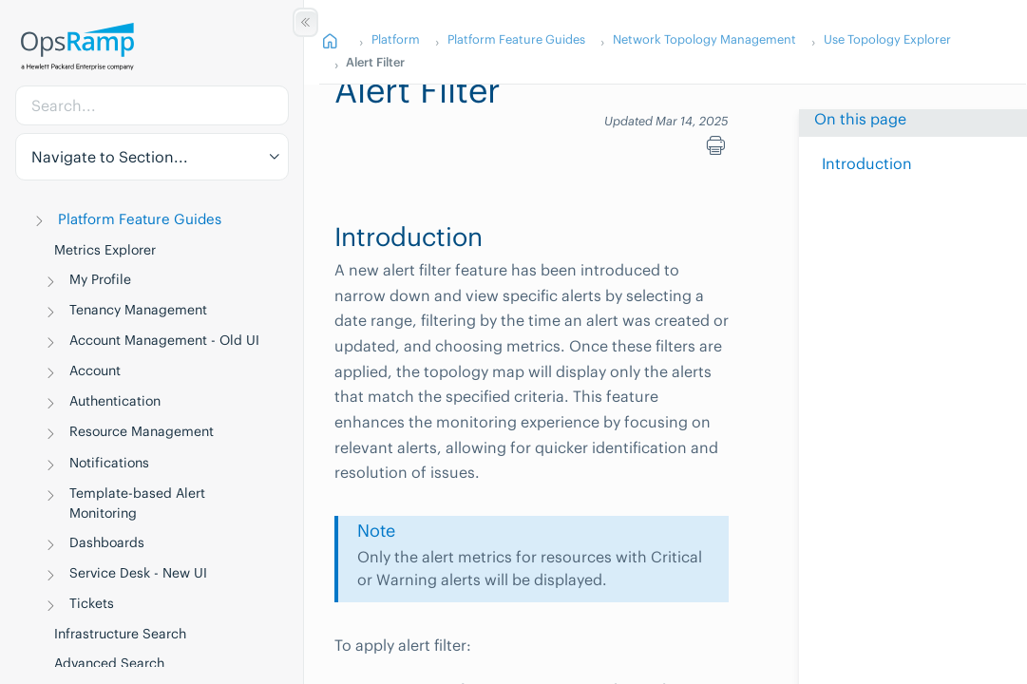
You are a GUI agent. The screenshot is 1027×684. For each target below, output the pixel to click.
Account (95, 370)
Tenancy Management (138, 309)
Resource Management (141, 431)
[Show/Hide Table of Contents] (305, 22)
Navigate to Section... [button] (109, 156)
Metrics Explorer (105, 249)
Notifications (109, 462)
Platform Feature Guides (139, 219)
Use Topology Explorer (887, 39)
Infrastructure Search (120, 633)
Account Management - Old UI (164, 340)
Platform (395, 39)
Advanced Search (109, 663)
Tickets (91, 603)
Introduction (867, 163)
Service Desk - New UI (138, 572)
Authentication (115, 400)
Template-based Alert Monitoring (137, 503)
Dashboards (106, 542)
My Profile (100, 279)
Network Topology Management (704, 39)
